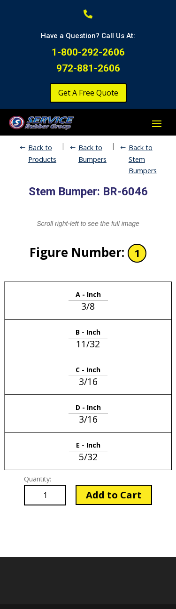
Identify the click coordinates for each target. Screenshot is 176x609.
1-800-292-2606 (88, 52)
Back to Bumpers (92, 153)
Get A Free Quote (88, 93)
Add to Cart (114, 495)
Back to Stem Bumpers (143, 159)
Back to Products (42, 153)
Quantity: (37, 478)
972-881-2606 (88, 68)
